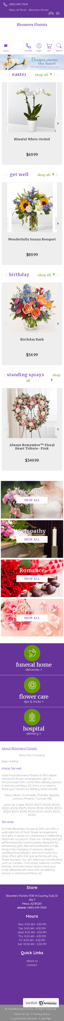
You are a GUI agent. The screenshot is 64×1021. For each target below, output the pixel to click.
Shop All (41, 75)
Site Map (46, 1018)
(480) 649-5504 (18, 4)
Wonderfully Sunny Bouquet (32, 239)
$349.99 (32, 460)
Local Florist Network (25, 1018)
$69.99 (32, 154)
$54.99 (32, 354)
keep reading (10, 761)
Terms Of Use (21, 1014)
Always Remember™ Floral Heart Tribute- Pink (32, 446)
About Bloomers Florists (19, 748)
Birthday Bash (32, 339)
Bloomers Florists (32, 25)
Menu (6, 50)
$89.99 (32, 254)
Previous (5, 123)
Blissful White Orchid (32, 139)
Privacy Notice (42, 1014)
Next (58, 123)
